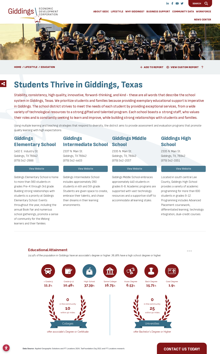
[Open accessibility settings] (6, 347)
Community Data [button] (183, 11)
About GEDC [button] (101, 11)
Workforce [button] (203, 11)
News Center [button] (202, 19)
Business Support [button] (158, 11)
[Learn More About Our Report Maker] (203, 67)
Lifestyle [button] (117, 11)
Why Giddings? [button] (134, 11)
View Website (36, 168)
